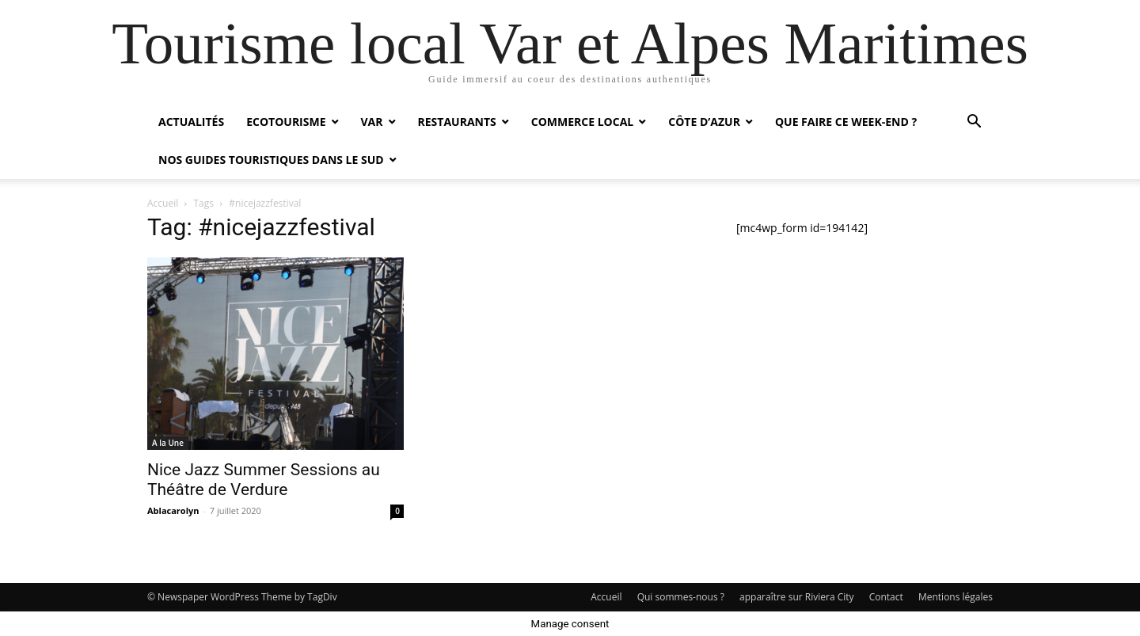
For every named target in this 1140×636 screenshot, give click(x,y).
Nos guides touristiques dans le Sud (271, 159)
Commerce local (582, 121)
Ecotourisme (285, 121)
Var (372, 121)
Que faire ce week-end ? (846, 121)
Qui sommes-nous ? (680, 597)
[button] (974, 123)
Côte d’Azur (704, 121)
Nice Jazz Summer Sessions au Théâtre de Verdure (263, 479)
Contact (886, 597)
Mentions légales (955, 597)
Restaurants (457, 121)
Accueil (162, 203)
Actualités (191, 121)
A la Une (168, 442)
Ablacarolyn (173, 510)
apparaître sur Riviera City (796, 597)
